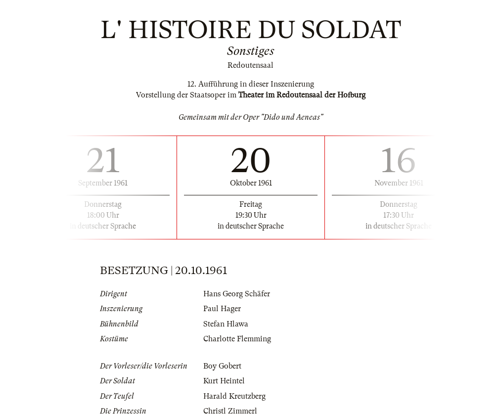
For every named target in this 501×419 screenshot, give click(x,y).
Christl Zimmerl (230, 411)
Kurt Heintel (224, 380)
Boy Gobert (222, 366)
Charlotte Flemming (237, 338)
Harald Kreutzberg (234, 396)
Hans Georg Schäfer (236, 293)
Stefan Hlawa (225, 324)
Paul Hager (222, 308)
